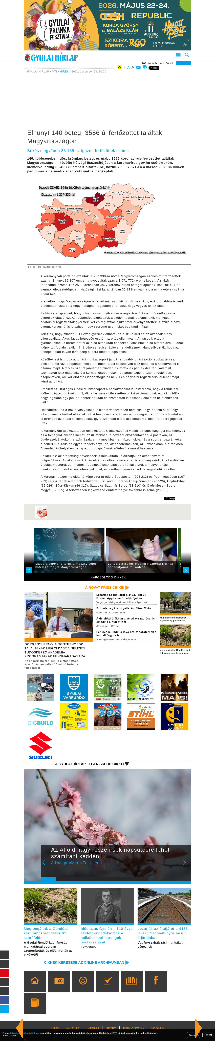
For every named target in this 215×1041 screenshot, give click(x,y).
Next (186, 865)
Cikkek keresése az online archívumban (84, 962)
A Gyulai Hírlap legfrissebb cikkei (89, 764)
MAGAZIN (157, 1028)
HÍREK (64, 71)
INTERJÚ (93, 1028)
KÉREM (208, 1035)
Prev (45, 865)
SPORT (111, 1028)
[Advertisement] (107, 101)
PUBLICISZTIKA (133, 1028)
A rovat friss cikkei (104, 587)
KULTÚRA (72, 1028)
